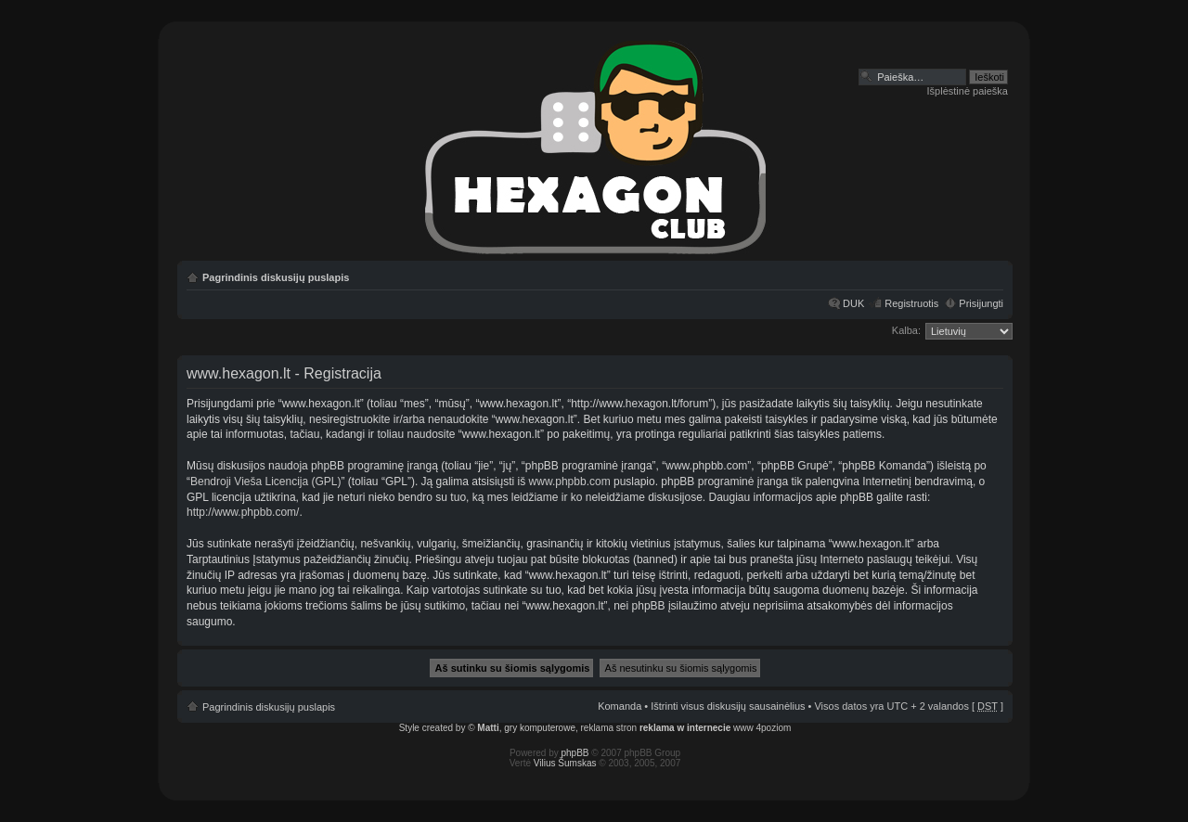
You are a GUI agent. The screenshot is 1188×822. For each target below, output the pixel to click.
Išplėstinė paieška (967, 90)
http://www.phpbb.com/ (243, 512)
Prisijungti (981, 303)
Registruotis (911, 303)
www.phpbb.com (570, 481)
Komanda (619, 706)
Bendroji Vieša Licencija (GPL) (266, 481)
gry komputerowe (539, 728)
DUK (853, 303)
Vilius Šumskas (565, 763)
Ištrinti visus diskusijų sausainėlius (728, 706)
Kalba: (906, 330)
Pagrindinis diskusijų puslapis (275, 277)
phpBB (575, 753)
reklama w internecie (684, 728)
